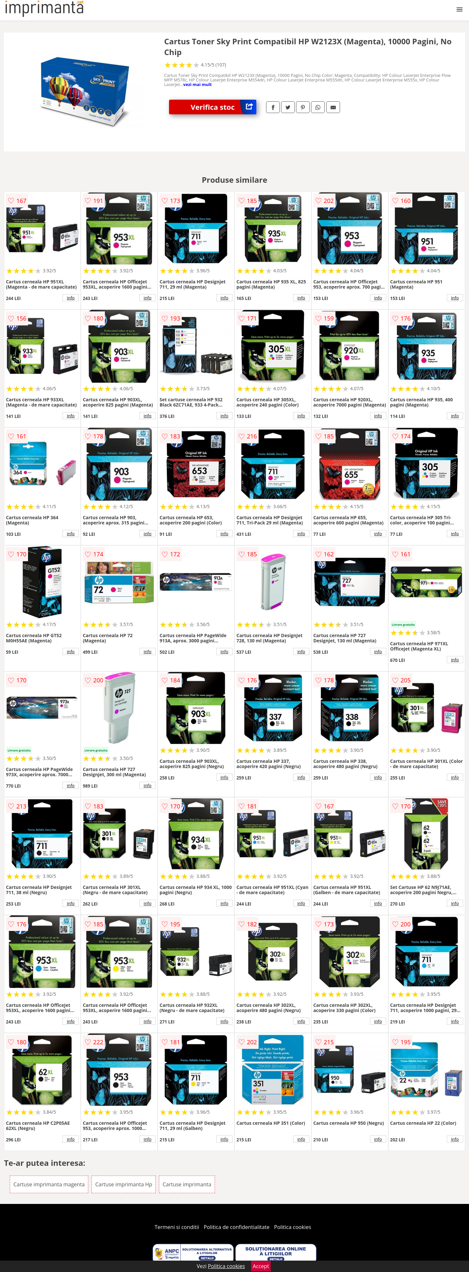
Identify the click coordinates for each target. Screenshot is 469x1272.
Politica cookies (292, 1227)
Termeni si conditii (177, 1227)
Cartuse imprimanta (187, 1184)
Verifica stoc (223, 107)
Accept (261, 1266)
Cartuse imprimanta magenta (49, 1184)
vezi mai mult (197, 84)
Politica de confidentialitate (237, 1227)
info (71, 298)
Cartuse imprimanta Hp (123, 1184)
